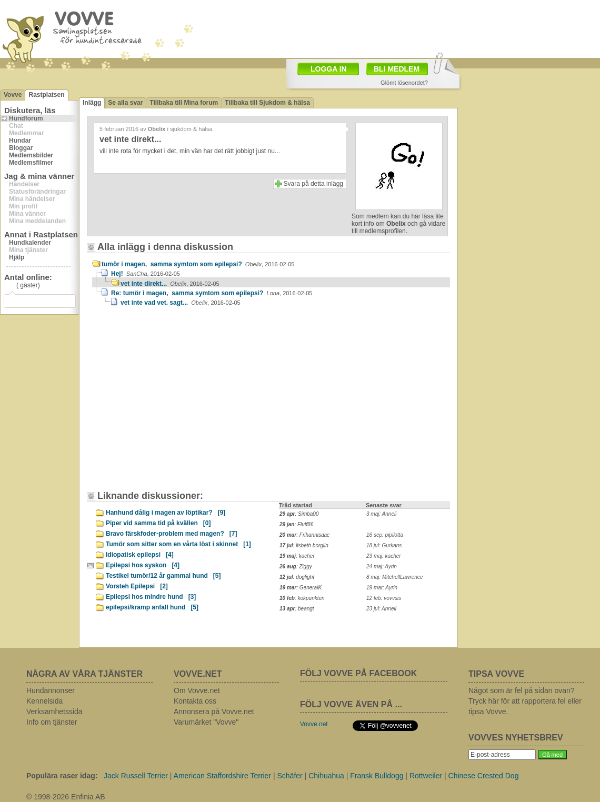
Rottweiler (425, 775)
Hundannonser (50, 690)
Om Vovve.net (197, 690)
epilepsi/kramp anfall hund (152, 607)
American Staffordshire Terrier (222, 775)
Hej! (145, 273)
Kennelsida (44, 701)
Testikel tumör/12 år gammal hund (163, 575)
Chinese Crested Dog (483, 775)
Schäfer (289, 775)
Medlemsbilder (31, 155)
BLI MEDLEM (396, 69)
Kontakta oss (195, 701)
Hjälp (16, 257)
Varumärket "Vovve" (206, 722)
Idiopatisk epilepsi (140, 554)
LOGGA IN (329, 69)
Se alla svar (125, 102)
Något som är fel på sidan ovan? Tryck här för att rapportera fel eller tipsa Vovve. (525, 701)
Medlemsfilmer (31, 162)
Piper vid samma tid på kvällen (158, 523)
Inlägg (92, 102)
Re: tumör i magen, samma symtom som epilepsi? (211, 293)
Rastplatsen (46, 94)
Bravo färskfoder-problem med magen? (171, 533)
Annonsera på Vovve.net (214, 711)
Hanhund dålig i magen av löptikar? (165, 512)
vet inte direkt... (170, 283)
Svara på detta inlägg (313, 183)
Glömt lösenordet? (404, 82)
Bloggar (21, 148)
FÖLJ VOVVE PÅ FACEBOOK (358, 673)
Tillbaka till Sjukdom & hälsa (267, 102)
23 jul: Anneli (381, 608)
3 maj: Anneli (381, 514)
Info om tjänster (51, 722)
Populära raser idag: (61, 775)
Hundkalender (30, 242)
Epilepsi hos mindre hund (151, 596)
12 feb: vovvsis (383, 598)
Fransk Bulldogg (376, 775)
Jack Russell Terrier (136, 775)
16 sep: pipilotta (384, 535)
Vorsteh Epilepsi (137, 586)
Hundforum (26, 118)
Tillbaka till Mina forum (183, 102)
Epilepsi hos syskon (142, 565)
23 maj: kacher (383, 556)
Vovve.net (314, 724)
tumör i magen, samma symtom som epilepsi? (198, 264)
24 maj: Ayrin (381, 566)
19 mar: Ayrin (381, 587)
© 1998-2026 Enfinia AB (65, 797)
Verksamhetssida (54, 711)
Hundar (20, 140)
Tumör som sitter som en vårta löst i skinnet (178, 544)
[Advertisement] (159, 390)
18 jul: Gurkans (384, 545)
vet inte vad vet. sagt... (181, 302)
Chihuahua (326, 775)
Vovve (13, 94)
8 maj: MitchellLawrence (394, 577)
